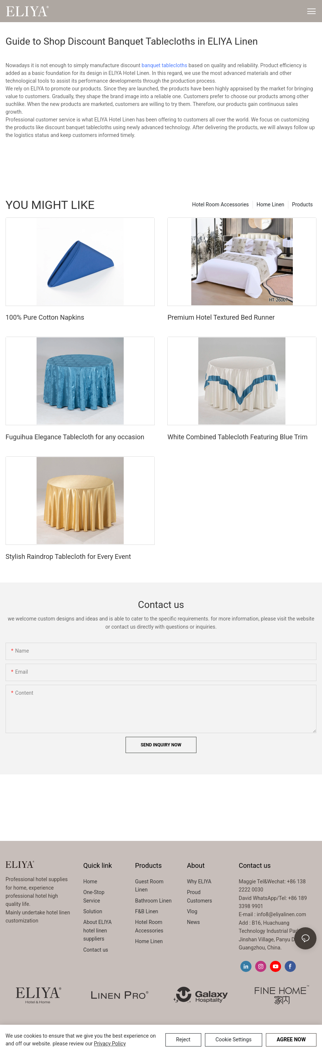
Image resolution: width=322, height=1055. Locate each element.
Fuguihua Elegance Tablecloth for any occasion (75, 437)
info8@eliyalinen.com (281, 914)
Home (90, 881)
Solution (92, 911)
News (193, 922)
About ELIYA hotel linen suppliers (97, 930)
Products (302, 204)
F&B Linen (146, 911)
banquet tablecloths (164, 65)
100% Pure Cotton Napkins (45, 317)
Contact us (95, 950)
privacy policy (110, 1044)
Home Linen (270, 204)
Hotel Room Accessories (220, 204)
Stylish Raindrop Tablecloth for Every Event (68, 556)
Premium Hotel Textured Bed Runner (220, 317)
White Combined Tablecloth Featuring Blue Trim (237, 437)
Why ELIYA (199, 881)
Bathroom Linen (153, 901)
